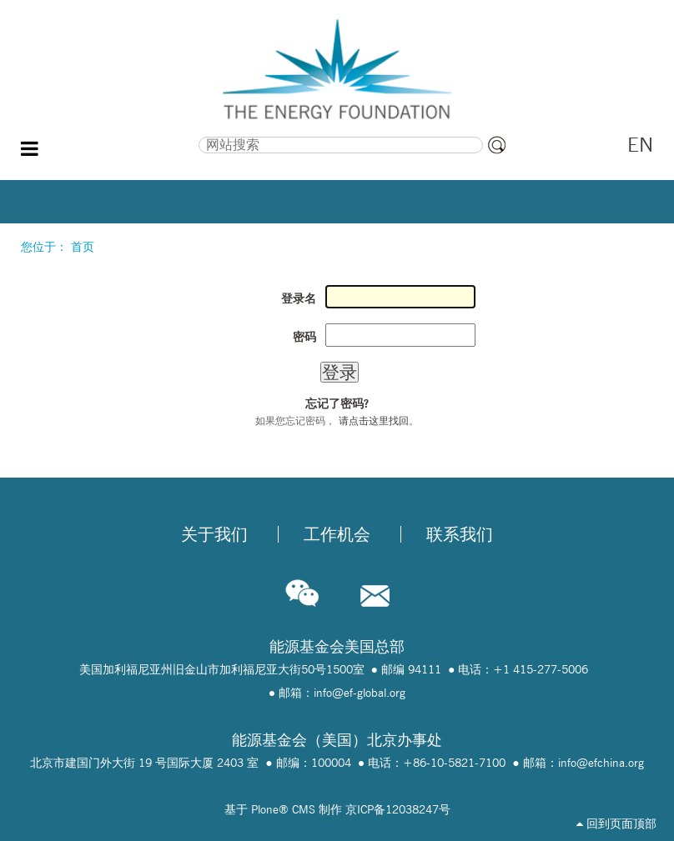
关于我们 (214, 534)
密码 (304, 336)
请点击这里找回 (374, 420)
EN (640, 145)
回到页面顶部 (616, 823)
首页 (82, 246)
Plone (265, 809)
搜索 (113, 135)
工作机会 (337, 534)
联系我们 (459, 534)
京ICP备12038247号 (397, 809)
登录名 (298, 298)
